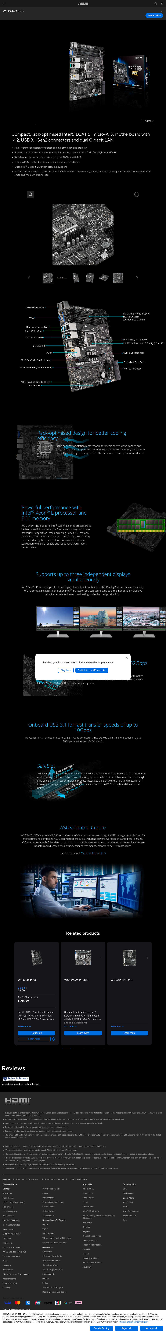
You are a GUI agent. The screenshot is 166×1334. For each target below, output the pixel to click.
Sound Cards (48, 1207)
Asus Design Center (131, 1211)
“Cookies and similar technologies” (133, 1322)
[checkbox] (148, 121)
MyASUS (87, 1267)
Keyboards (47, 1252)
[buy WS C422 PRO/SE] (122, 980)
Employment (88, 1198)
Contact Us (88, 1193)
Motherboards (9, 1279)
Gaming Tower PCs (11, 1256)
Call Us (86, 1254)
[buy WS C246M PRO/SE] (76, 980)
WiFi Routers (48, 1234)
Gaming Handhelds (11, 1225)
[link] (83, 4)
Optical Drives (48, 1211)
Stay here (66, 670)
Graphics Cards (10, 1283)
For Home (7, 1193)
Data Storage (48, 1198)
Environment (128, 1193)
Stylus (45, 1283)
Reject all (126, 1328)
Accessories (8, 1216)
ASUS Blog (128, 1202)
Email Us (87, 1249)
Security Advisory (91, 1258)
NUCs (5, 1261)
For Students (8, 1198)
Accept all (151, 1328)
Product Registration (92, 1245)
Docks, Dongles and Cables (54, 1292)
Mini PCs (7, 1265)
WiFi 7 (45, 1225)
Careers (86, 1227)
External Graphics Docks (53, 1202)
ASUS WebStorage (91, 1211)
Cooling (6, 1288)
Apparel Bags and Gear (52, 1269)
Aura (125, 1220)
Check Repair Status (92, 1236)
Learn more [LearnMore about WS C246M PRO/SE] (83, 1033)
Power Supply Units (51, 1189)
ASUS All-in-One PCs (12, 1247)
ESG (125, 1189)
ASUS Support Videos (92, 1263)
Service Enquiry (90, 1240)
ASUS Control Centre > (93, 853)
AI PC (125, 1207)
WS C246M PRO (13, 11)
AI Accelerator (48, 1216)
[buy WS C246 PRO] (27, 980)
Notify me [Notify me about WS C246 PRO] (37, 1033)
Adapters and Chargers (52, 1287)
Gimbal (45, 1278)
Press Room (88, 1207)
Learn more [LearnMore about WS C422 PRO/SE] (129, 1033)
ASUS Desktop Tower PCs (14, 1252)
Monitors (7, 1238)
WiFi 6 (45, 1229)
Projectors (7, 1243)
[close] (127, 658)
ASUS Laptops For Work (14, 1202)
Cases (45, 1193)
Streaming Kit (48, 1274)
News (85, 1202)
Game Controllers (50, 1265)
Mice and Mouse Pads (52, 1256)
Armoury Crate (129, 1216)
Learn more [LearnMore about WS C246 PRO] (34, 1039)
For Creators (8, 1207)
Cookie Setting (101, 1328)
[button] (4, 3)
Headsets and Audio (51, 1261)
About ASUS (88, 1189)
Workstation (63, 1179)
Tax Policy (87, 1222)
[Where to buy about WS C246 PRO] (53, 1039)
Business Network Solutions (54, 1242)
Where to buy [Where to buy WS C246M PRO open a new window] (154, 15)
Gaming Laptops (10, 1211)
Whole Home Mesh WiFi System (56, 1238)
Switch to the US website (91, 670)
